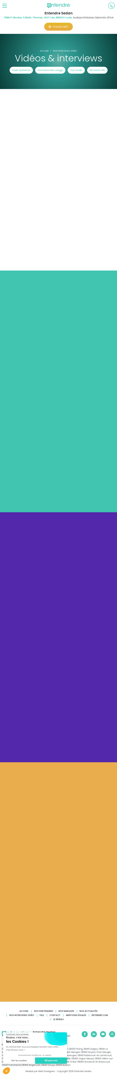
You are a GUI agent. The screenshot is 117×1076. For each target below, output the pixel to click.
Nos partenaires (43, 1011)
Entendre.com (100, 1015)
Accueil (24, 1011)
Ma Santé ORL (97, 70)
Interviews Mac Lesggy (50, 70)
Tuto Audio (76, 70)
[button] (6, 1070)
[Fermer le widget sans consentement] (17, 1034)
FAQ (42, 1015)
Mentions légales (76, 1015)
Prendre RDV (58, 26)
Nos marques (66, 1011)
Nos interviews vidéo (21, 1015)
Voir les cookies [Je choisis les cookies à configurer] (19, 1060)
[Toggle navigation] (4, 6)
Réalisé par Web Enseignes (40, 1071)
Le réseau (58, 1019)
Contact (55, 1015)
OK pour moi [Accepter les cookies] (51, 1060)
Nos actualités (89, 1011)
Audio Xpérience (21, 70)
